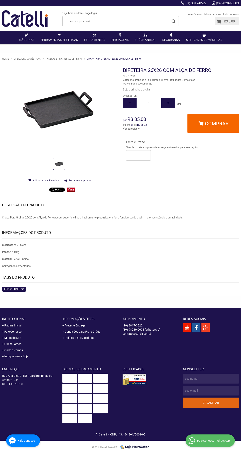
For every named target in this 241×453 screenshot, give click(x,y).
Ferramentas (94, 40)
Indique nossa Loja (16, 356)
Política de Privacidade (79, 338)
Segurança (171, 40)
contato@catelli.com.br (138, 334)
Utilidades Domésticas (204, 40)
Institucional (14, 319)
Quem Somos (194, 14)
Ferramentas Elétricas (59, 40)
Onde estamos (13, 350)
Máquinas (26, 40)
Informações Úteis (78, 319)
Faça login (91, 13)
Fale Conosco (231, 14)
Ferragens (120, 40)
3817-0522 (196, 3)
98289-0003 (227, 3)
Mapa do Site (12, 338)
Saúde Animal (145, 40)
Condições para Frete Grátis (82, 331)
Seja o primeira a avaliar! (137, 89)
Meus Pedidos (212, 14)
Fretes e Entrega (75, 325)
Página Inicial (12, 325)
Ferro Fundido (14, 289)
